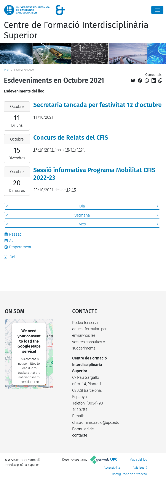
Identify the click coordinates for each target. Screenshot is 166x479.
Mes (82, 224)
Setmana (82, 215)
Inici (6, 70)
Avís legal (139, 467)
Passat (15, 234)
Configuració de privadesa (129, 474)
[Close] (157, 10)
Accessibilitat (112, 467)
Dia (82, 206)
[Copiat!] (160, 80)
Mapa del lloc (138, 459)
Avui (12, 240)
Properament (20, 247)
